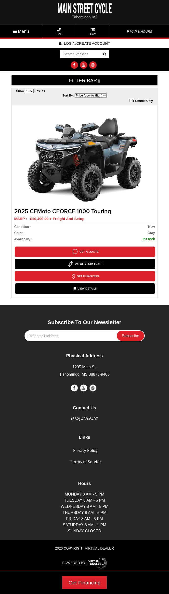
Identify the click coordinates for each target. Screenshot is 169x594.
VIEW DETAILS (85, 285)
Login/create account (84, 43)
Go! (104, 54)
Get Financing (84, 582)
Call (59, 32)
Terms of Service (85, 457)
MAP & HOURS (139, 31)
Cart (93, 32)
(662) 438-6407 (84, 415)
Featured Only (141, 101)
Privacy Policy (85, 446)
